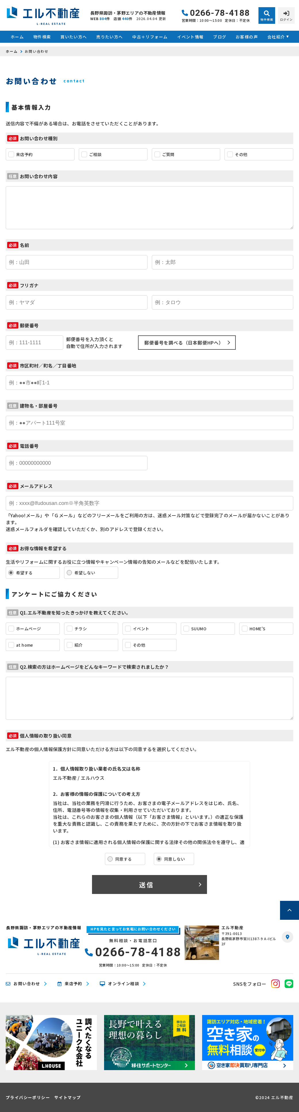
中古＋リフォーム (150, 37)
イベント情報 (190, 37)
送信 (146, 884)
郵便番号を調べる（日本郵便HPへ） (184, 342)
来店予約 (70, 983)
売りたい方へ (109, 37)
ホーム (17, 37)
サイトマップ (67, 1097)
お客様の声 (247, 37)
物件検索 (42, 37)
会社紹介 (276, 37)
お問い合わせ (23, 983)
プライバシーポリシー (28, 1097)
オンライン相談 (119, 983)
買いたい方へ (73, 37)
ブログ (219, 37)
